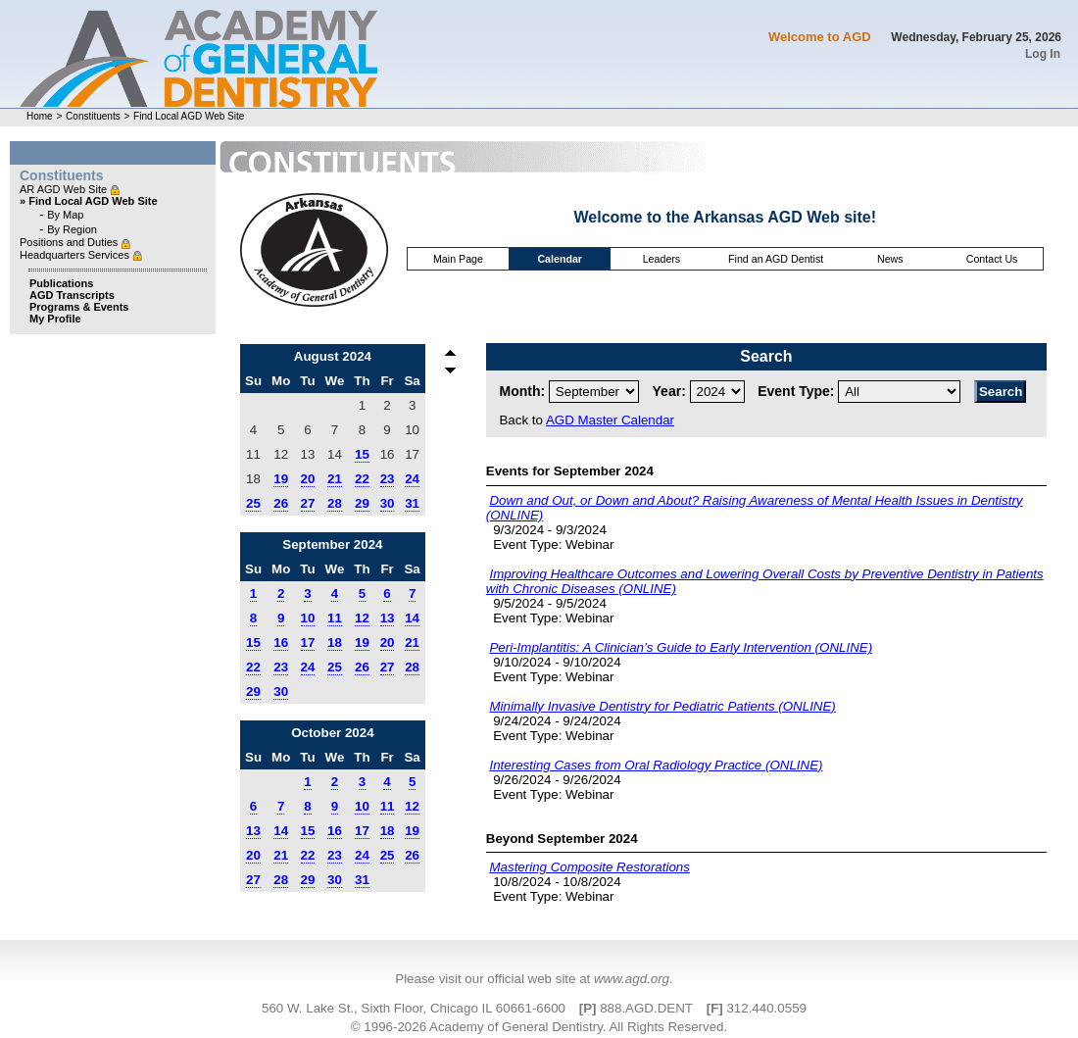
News (890, 259)
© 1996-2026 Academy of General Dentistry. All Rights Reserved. (539, 1026)
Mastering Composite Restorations (589, 867)
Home (39, 116)
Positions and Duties (70, 242)
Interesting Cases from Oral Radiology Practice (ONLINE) (655, 765)
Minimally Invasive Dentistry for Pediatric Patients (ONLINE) (662, 706)
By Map (65, 215)
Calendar (559, 259)
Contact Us (992, 259)
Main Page (458, 259)
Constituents (93, 116)
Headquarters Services (76, 255)
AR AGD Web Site (65, 189)
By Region (72, 229)
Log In (1042, 54)
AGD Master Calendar (610, 420)
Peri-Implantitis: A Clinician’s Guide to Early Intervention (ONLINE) (680, 647)
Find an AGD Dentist (775, 259)
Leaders (662, 259)
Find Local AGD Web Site (188, 116)
